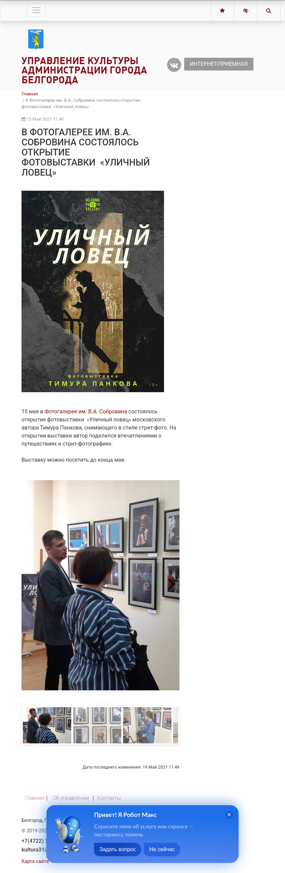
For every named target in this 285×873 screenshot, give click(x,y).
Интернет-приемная (219, 64)
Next (169, 584)
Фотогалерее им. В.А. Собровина (85, 411)
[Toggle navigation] (36, 10)
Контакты (109, 798)
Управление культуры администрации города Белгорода (84, 70)
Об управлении (70, 798)
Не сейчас (162, 849)
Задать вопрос (117, 849)
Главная (30, 93)
